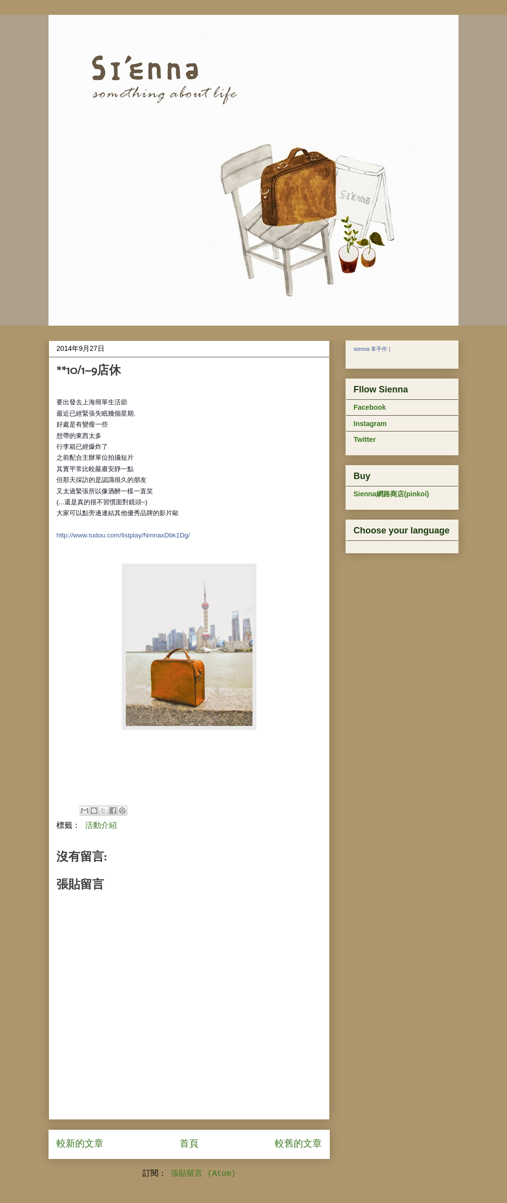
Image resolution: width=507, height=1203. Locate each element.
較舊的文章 (298, 1144)
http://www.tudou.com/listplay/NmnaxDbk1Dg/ (123, 535)
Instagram (370, 424)
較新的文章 (79, 1144)
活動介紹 (101, 825)
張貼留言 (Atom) (203, 1173)
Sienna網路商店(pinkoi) (391, 494)
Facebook (370, 407)
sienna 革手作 (370, 349)
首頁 (189, 1144)
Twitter (365, 439)
